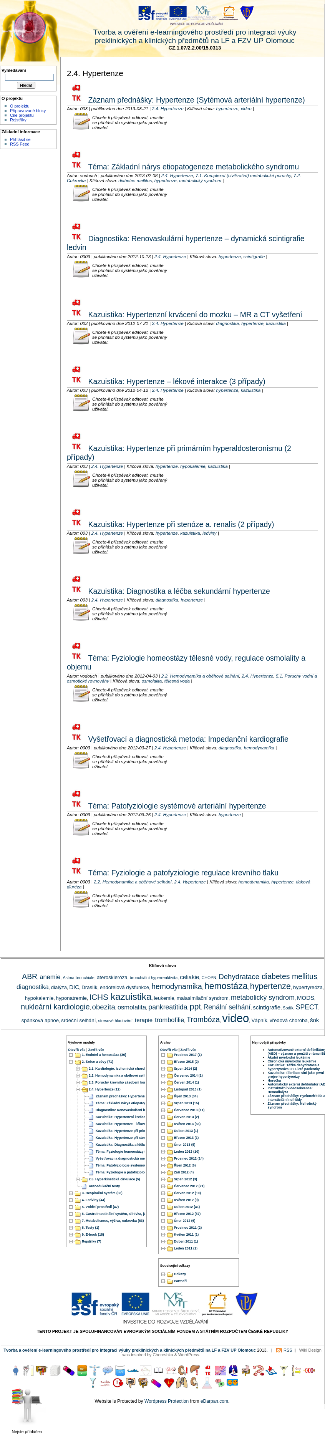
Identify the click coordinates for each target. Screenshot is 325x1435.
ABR (29, 976)
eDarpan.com (214, 1401)
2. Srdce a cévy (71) (97, 1062)
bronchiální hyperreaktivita (153, 977)
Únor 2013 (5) (185, 1145)
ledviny (209, 532)
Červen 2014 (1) (186, 1083)
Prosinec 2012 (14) (189, 1159)
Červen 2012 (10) (187, 1193)
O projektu (20, 106)
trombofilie (169, 1019)
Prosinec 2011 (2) (188, 1228)
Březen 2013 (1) (186, 1138)
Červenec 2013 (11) (189, 1110)
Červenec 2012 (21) (189, 1186)
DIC (74, 987)
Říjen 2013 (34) (186, 1097)
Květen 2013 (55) (187, 1124)
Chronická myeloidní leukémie (292, 1061)
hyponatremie (71, 998)
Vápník (259, 1020)
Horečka (274, 1080)
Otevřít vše (76, 1050)
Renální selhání (227, 1007)
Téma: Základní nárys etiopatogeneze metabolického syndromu (192, 166)
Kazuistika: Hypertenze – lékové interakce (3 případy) (175, 381)
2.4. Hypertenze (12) (105, 1090)
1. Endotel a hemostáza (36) (104, 1055)
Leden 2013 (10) (186, 1152)
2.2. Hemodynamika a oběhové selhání (200, 675)
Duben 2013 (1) (186, 1131)
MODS (305, 997)
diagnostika (227, 323)
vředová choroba (289, 1020)
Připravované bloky (28, 110)
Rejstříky (18, 120)
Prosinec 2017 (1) (188, 1055)
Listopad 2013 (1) (188, 1090)
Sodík (288, 1008)
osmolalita (152, 680)
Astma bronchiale (78, 977)
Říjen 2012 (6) (185, 1166)
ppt (195, 1006)
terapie (144, 1020)
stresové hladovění (115, 1020)
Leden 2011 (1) (185, 1249)
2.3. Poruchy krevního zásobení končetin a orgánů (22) (132, 1083)
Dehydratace (239, 977)
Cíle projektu (22, 115)
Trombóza (203, 1019)
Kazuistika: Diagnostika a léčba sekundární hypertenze (178, 591)
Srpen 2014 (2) (185, 1069)
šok (314, 1020)
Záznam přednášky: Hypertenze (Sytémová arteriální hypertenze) (195, 100)
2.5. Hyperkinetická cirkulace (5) (114, 1179)
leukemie (164, 998)
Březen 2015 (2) (186, 1062)
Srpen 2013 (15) (186, 1103)
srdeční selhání (78, 1020)
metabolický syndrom (200, 180)
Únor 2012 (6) (185, 1221)
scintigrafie (254, 256)
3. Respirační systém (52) (102, 1193)
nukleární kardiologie (55, 1007)
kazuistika (276, 323)
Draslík (89, 987)
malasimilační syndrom (203, 998)
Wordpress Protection (166, 1401)
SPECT (307, 1007)
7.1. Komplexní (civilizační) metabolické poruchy (243, 175)
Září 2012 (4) (184, 1173)
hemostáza (226, 986)
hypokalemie (193, 466)
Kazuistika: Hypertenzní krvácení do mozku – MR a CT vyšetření (194, 314)
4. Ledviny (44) (93, 1200)
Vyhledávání (14, 70)
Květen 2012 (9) (186, 1200)
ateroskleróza (112, 977)
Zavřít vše (96, 1050)
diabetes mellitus (135, 180)
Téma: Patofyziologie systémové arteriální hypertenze (176, 806)
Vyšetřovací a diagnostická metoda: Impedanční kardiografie (187, 739)
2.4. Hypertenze (168, 108)
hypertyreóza (308, 987)
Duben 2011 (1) (186, 1242)
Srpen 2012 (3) (185, 1179)
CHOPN (209, 977)
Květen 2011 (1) (186, 1235)
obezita (103, 1007)
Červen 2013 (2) (186, 1117)
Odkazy (180, 1274)
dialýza (59, 987)
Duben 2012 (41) (187, 1207)
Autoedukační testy (104, 1186)
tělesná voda (177, 680)
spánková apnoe (40, 1020)
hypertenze (227, 108)
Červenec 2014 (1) (188, 1076)
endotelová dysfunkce (124, 987)
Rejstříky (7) (91, 1242)
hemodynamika (259, 747)
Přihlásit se (20, 139)
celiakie (189, 977)
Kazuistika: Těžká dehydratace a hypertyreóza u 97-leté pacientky (294, 1067)
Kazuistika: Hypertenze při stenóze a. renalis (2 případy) (180, 524)
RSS (288, 1350)
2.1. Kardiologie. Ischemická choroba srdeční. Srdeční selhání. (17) (142, 1069)
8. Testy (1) (90, 1228)
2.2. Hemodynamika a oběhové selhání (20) (123, 1076)
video (246, 108)
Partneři (180, 1281)
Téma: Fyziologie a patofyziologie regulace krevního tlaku (182, 872)
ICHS (98, 997)
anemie (50, 976)
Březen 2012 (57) (187, 1214)
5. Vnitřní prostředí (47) (100, 1207)
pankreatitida (167, 1007)
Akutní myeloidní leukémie (289, 1057)
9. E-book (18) (93, 1235)
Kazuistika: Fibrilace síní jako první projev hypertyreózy (296, 1075)
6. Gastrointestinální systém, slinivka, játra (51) (119, 1214)
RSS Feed (20, 144)
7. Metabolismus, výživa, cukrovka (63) (113, 1221)
